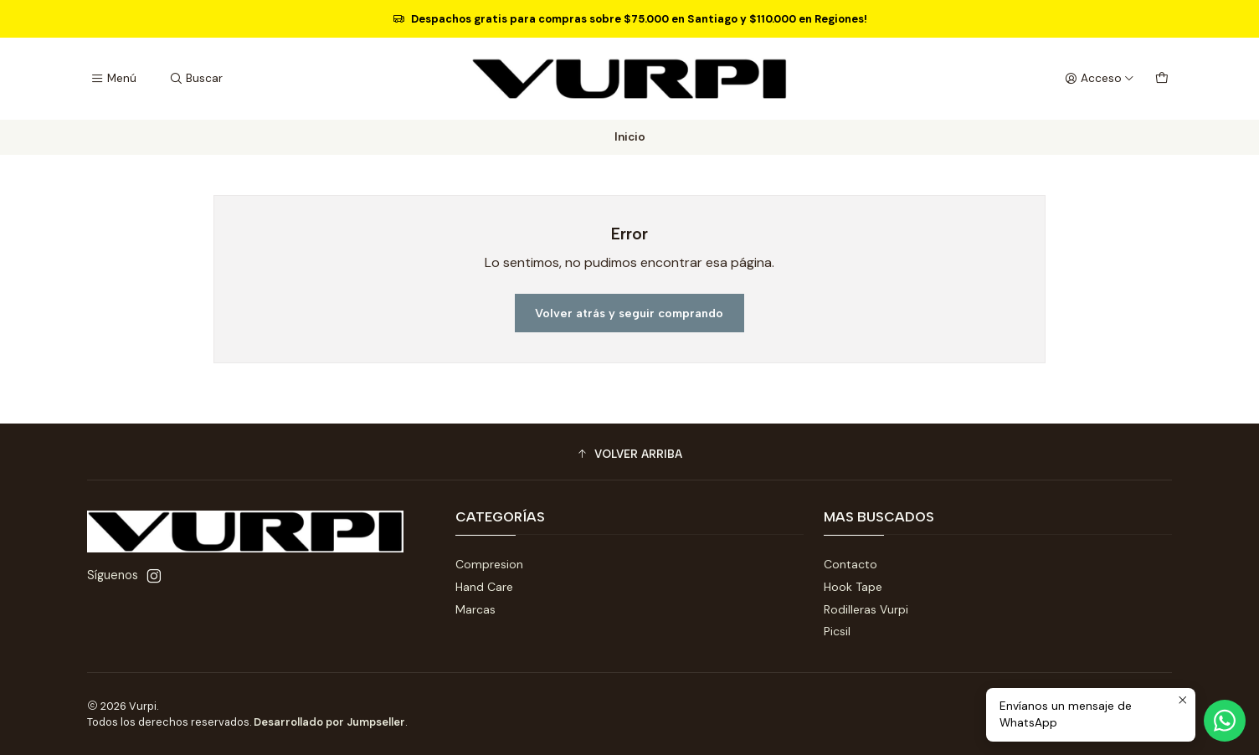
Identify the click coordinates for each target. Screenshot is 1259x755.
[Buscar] (195, 78)
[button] (629, 454)
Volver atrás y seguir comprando (629, 313)
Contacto (850, 564)
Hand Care (484, 586)
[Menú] (113, 78)
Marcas (475, 609)
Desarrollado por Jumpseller (329, 722)
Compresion (489, 564)
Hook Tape (853, 586)
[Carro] (1162, 78)
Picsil (837, 631)
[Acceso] (1099, 78)
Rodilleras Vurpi (866, 609)
